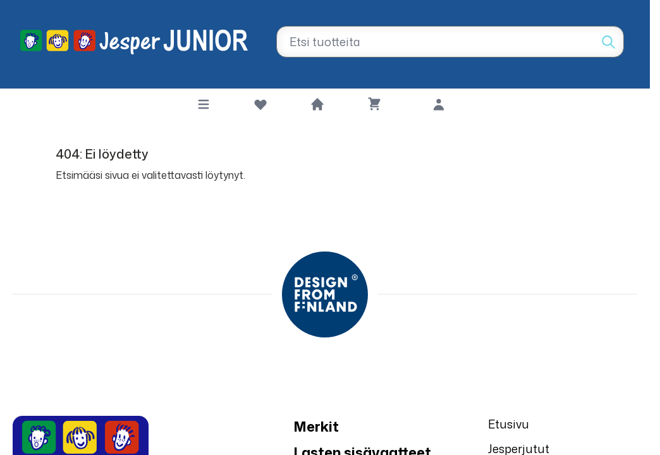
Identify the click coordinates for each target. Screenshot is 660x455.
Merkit (316, 426)
